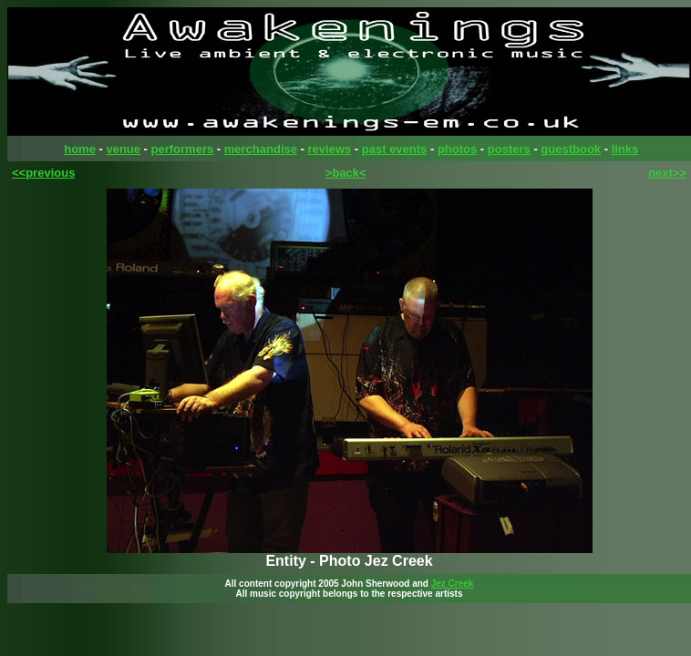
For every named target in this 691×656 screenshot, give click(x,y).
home (80, 149)
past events (395, 149)
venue (123, 149)
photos (457, 149)
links (625, 149)
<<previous (43, 172)
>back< (345, 172)
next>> (667, 172)
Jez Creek (452, 584)
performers (182, 149)
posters (509, 149)
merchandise (260, 149)
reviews (330, 149)
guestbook (571, 149)
